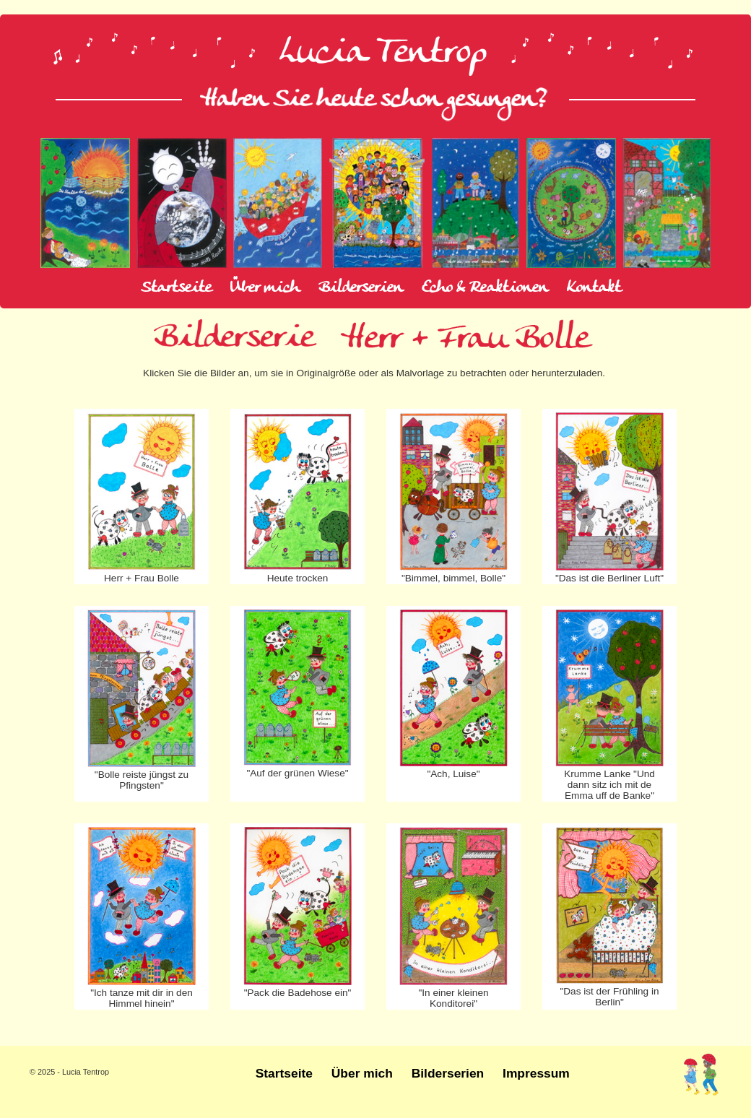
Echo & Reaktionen (485, 288)
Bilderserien (360, 288)
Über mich (265, 288)
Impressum (536, 1073)
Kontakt (594, 288)
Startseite (176, 288)
